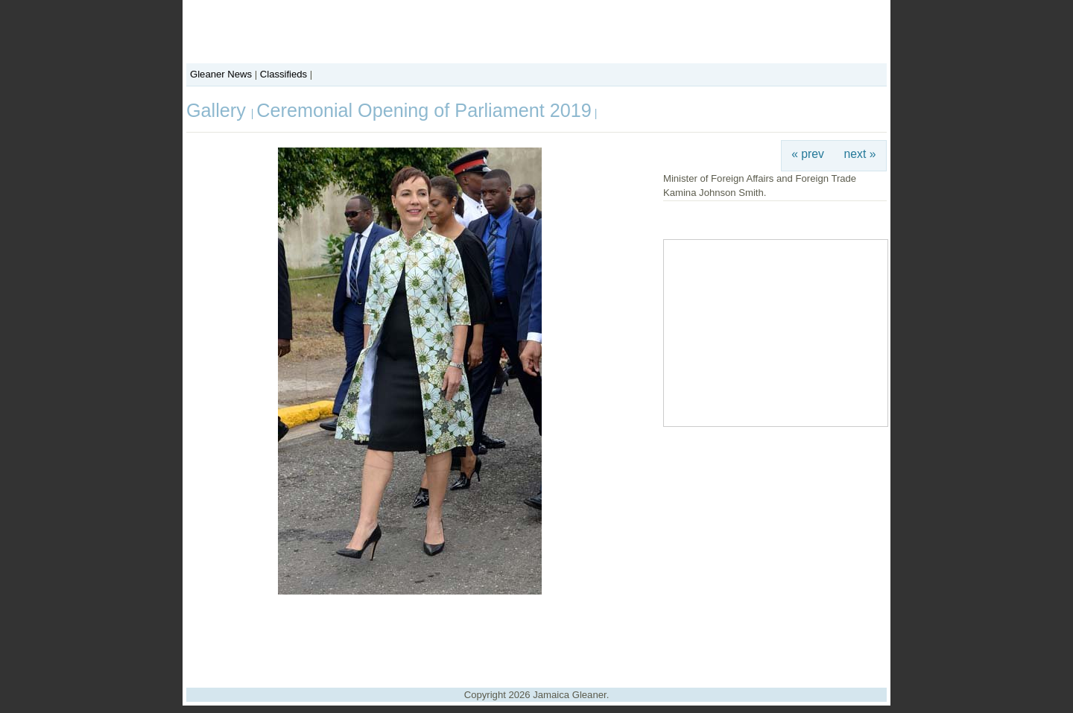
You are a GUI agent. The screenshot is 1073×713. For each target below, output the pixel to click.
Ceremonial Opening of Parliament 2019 (423, 110)
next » (860, 154)
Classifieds (283, 74)
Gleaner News (221, 74)
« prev (807, 154)
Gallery (218, 110)
